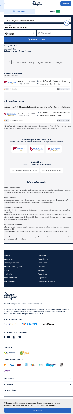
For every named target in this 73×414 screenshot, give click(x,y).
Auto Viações (43, 259)
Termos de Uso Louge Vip (12, 267)
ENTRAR (66, 3)
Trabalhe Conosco (9, 282)
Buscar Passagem (37, 39)
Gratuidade (42, 256)
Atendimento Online (9, 278)
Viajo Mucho (42, 278)
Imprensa (5, 270)
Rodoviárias (42, 263)
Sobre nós (6, 256)
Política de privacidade (10, 263)
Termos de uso (7, 259)
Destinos (41, 267)
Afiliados (41, 270)
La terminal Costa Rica (46, 282)
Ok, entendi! (37, 410)
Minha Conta (7, 274)
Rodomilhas (42, 274)
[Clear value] (34, 33)
